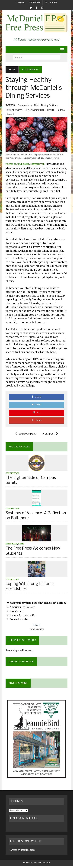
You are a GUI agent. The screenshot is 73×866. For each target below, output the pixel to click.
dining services (14, 109)
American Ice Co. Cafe (22, 607)
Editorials (11, 544)
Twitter (20, 2)
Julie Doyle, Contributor (30, 164)
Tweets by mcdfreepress (20, 650)
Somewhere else (19, 619)
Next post (50, 433)
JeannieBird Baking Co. (23, 615)
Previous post (25, 433)
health (50, 109)
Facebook (34, 2)
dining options (49, 105)
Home (21, 544)
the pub (10, 114)
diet (36, 105)
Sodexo (61, 109)
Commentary (25, 105)
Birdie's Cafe (17, 611)
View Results (36, 629)
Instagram (51, 2)
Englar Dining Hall (35, 109)
